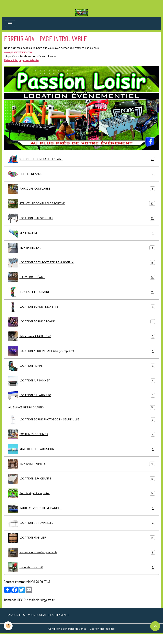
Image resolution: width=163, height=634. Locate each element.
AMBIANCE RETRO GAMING (81, 407)
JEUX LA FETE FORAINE (81, 292)
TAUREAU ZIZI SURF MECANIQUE (81, 508)
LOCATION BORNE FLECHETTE (81, 307)
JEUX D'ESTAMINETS (81, 464)
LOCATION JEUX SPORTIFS (81, 218)
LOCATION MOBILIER (81, 538)
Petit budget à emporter (81, 493)
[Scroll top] (155, 626)
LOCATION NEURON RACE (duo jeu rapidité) (81, 351)
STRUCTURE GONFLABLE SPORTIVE (81, 203)
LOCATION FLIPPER (81, 366)
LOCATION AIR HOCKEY (81, 381)
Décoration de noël (81, 567)
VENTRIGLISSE (81, 233)
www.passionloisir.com (18, 52)
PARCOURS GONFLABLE (81, 189)
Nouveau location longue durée (81, 552)
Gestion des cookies (102, 628)
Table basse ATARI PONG (81, 336)
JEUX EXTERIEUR (81, 248)
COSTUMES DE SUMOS (81, 434)
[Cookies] (8, 625)
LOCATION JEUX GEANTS (81, 479)
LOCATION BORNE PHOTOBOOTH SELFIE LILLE (81, 420)
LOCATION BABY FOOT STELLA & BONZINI (81, 262)
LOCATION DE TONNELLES (81, 523)
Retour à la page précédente (21, 60)
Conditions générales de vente (67, 628)
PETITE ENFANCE (81, 174)
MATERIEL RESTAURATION (81, 449)
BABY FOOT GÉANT (81, 277)
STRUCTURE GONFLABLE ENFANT (81, 159)
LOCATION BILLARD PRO (81, 395)
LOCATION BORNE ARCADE (81, 322)
